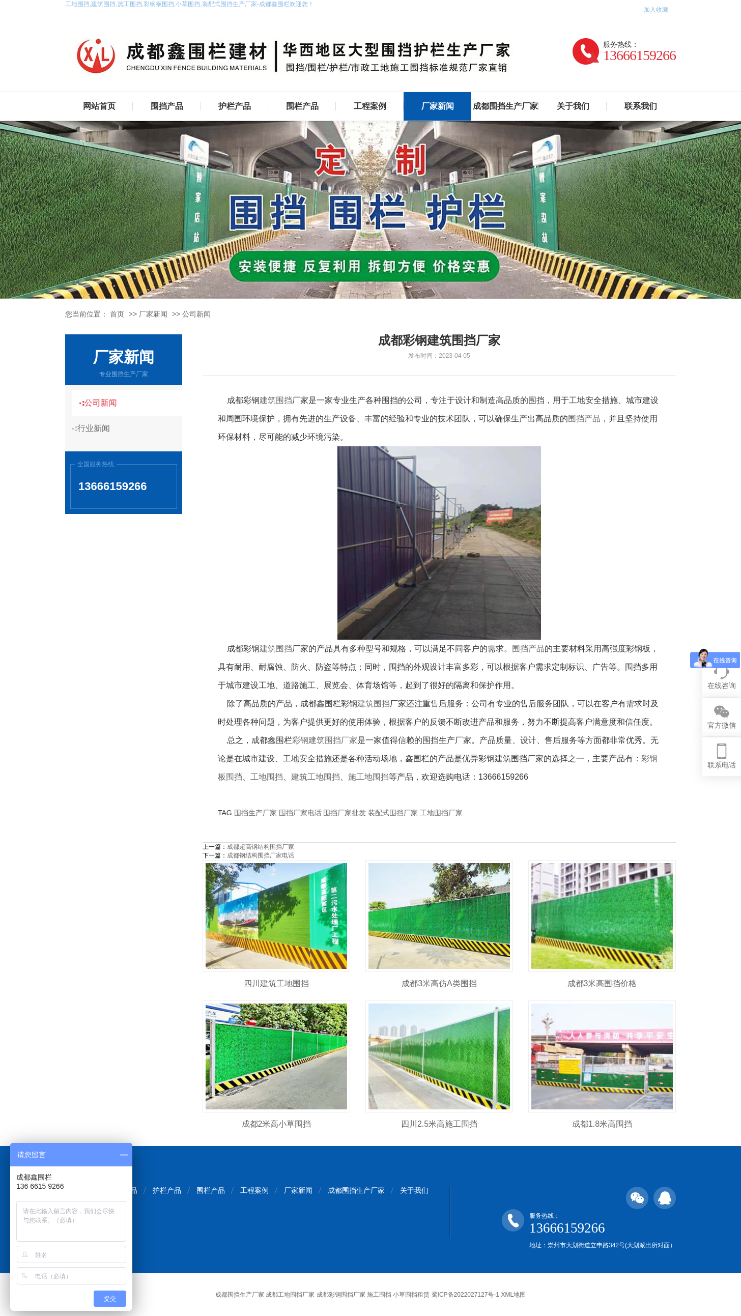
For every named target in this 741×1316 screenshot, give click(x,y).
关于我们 (573, 106)
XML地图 (513, 1294)
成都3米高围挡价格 (602, 983)
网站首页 (99, 106)
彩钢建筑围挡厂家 (324, 740)
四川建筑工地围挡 (276, 983)
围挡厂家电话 (300, 813)
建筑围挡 (276, 400)
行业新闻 (98, 428)
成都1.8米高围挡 (602, 1124)
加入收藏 (656, 9)
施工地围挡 (368, 777)
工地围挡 (266, 777)
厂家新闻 (437, 106)
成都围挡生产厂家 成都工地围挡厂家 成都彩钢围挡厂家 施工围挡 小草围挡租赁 (322, 1294)
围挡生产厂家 (255, 813)
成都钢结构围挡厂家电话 (260, 855)
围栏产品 (302, 106)
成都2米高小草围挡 (276, 1124)
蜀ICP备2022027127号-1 (465, 1294)
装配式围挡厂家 (393, 813)
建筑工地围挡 (315, 777)
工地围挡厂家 (441, 813)
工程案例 (370, 106)
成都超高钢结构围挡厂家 (260, 846)
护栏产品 (234, 106)
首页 (117, 314)
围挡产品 (167, 106)
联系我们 (640, 106)
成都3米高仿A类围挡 (439, 983)
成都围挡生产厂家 (505, 106)
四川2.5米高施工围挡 (439, 1124)
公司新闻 (196, 314)
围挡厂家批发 (344, 813)
